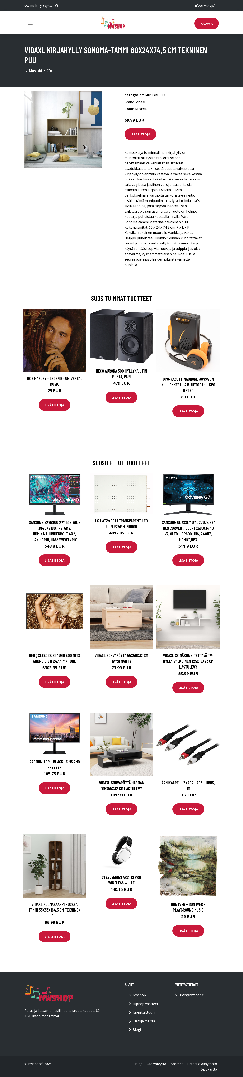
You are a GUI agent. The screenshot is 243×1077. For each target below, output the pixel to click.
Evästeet (176, 1064)
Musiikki (35, 70)
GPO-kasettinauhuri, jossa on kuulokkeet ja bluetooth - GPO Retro (188, 384)
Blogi (137, 1029)
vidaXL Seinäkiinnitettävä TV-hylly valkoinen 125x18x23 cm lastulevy (188, 661)
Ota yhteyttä (156, 1064)
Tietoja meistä (144, 1021)
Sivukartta (209, 1069)
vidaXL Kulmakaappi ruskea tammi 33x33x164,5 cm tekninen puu (55, 910)
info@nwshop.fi (205, 6)
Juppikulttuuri (144, 1012)
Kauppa (206, 23)
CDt (50, 70)
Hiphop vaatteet (145, 1003)
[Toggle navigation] (30, 23)
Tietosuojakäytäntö (201, 1064)
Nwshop (139, 995)
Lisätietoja (140, 134)
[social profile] (56, 6)
